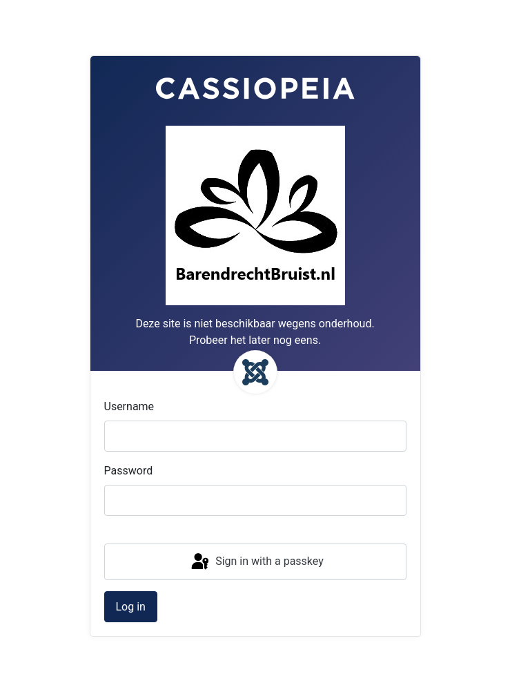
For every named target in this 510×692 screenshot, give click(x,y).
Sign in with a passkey (256, 562)
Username (129, 406)
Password (128, 470)
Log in (131, 606)
